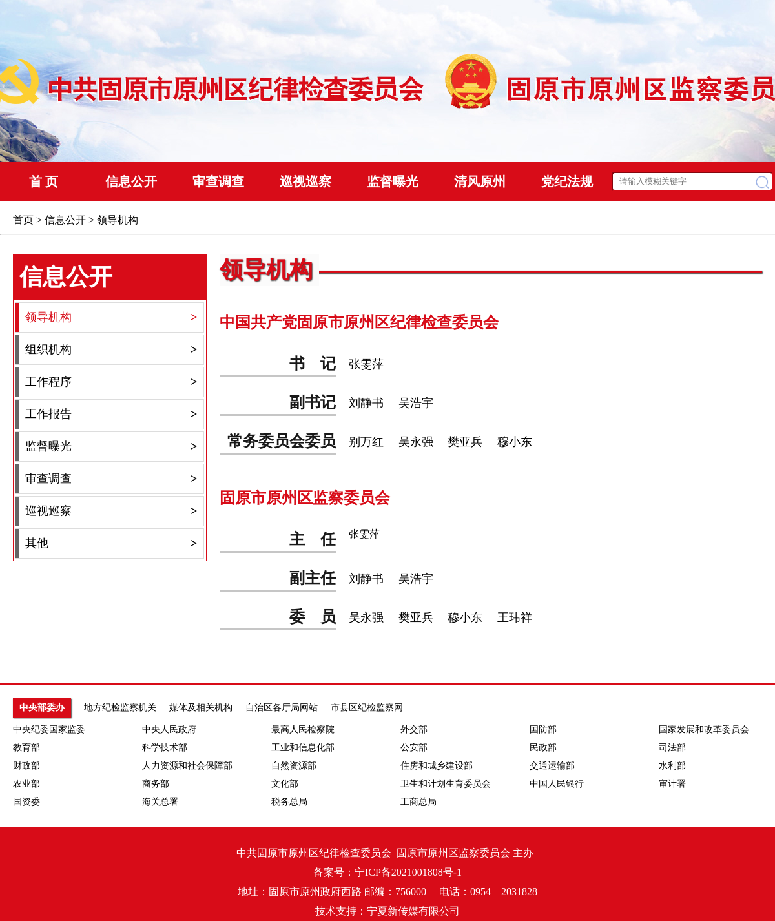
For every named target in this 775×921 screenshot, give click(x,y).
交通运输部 (552, 766)
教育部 (26, 747)
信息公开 (65, 219)
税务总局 (289, 802)
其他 (111, 543)
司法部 (672, 747)
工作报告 (111, 414)
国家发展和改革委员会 (704, 729)
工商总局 (418, 802)
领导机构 (117, 219)
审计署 (672, 784)
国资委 (26, 802)
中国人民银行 (557, 784)
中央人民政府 (169, 729)
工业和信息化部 (303, 747)
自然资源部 (293, 766)
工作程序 (111, 382)
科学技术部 (164, 747)
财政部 (26, 766)
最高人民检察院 (303, 729)
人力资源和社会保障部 (187, 766)
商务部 (155, 784)
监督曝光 (111, 446)
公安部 (414, 747)
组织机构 (111, 349)
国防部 (543, 729)
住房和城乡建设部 (436, 766)
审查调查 (111, 478)
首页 (23, 219)
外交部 (414, 729)
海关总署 (160, 802)
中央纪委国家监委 (49, 729)
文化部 (284, 784)
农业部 (26, 784)
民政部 (543, 747)
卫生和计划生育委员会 (445, 784)
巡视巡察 (111, 511)
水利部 (672, 766)
